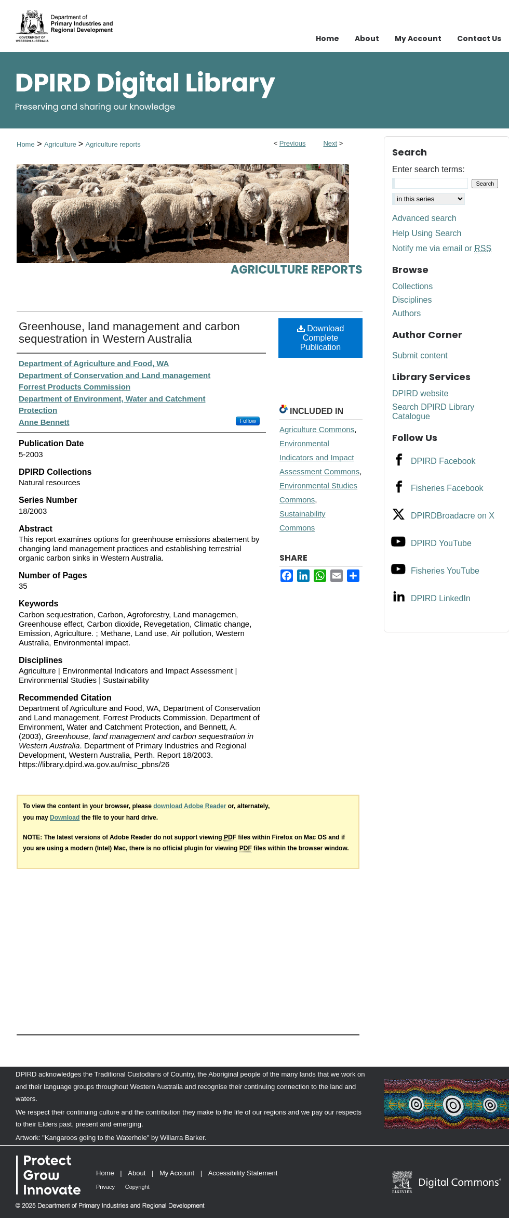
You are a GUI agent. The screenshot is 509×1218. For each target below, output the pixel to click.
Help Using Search (426, 233)
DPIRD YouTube (441, 543)
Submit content (420, 355)
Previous (292, 143)
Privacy (105, 1187)
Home (26, 144)
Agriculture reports (112, 144)
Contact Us (479, 38)
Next (330, 143)
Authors (406, 313)
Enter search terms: (428, 169)
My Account (176, 1173)
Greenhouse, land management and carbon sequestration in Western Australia (129, 332)
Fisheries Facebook (447, 488)
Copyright (137, 1187)
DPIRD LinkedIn (441, 598)
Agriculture (61, 144)
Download (64, 817)
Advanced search (424, 218)
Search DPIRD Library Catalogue (433, 412)
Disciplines (412, 299)
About (136, 1173)
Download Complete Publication (320, 338)
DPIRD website (420, 393)
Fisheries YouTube (445, 570)
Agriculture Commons (316, 429)
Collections (412, 286)
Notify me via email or (441, 248)
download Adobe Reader (189, 806)
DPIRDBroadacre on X (452, 515)
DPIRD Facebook (443, 461)
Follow (247, 421)
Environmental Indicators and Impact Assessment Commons (319, 457)
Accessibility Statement (243, 1173)
